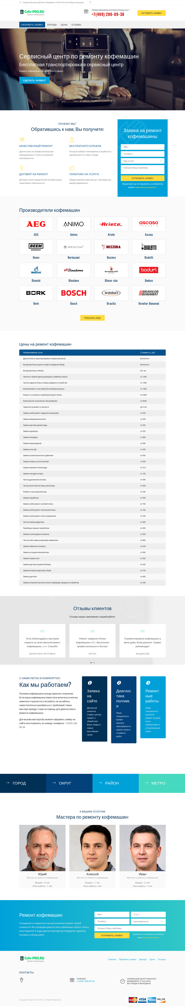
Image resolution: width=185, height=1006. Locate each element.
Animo (73, 234)
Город (19, 783)
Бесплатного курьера (85, 146)
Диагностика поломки (123, 698)
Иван (142, 873)
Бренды (52, 24)
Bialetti (149, 257)
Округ (65, 783)
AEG (36, 234)
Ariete (111, 234)
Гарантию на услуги (84, 174)
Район (112, 783)
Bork (36, 303)
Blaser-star (111, 280)
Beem (36, 257)
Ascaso (149, 234)
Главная (112, 959)
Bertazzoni (74, 257)
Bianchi (36, 280)
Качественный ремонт (36, 146)
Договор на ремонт (33, 174)
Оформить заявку (32, 24)
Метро (158, 783)
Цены (64, 24)
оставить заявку (151, 13)
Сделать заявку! (34, 80)
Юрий (42, 873)
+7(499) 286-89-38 (108, 14)
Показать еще (92, 317)
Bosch (73, 303)
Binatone (74, 280)
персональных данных (145, 187)
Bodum (149, 280)
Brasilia (111, 303)
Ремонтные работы (152, 695)
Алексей (92, 873)
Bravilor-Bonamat (149, 303)
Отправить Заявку (143, 178)
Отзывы (76, 24)
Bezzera (111, 257)
